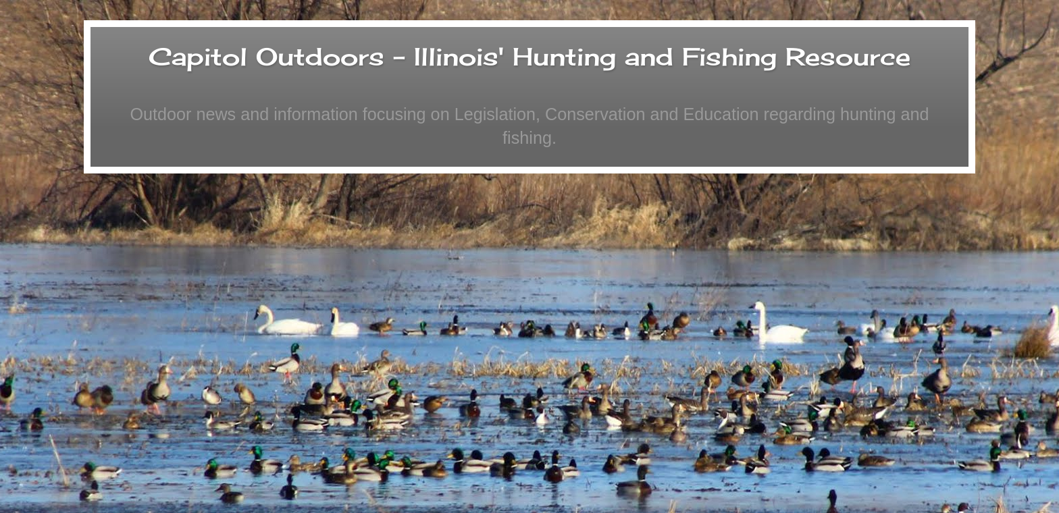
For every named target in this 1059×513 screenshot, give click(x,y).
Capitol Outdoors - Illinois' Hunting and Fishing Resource (529, 57)
